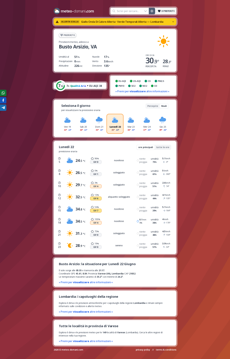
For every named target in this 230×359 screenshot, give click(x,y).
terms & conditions (166, 349)
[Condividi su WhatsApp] (3, 93)
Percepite (152, 105)
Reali (164, 105)
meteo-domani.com (72, 349)
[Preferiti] (166, 11)
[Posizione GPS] (152, 11)
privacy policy (143, 349)
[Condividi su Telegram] (3, 107)
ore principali (145, 147)
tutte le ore (162, 147)
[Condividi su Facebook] (3, 100)
